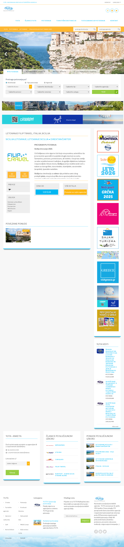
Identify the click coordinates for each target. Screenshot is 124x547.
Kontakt (114, 21)
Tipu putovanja (32, 82)
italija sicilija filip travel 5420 (40, 29)
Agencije (107, 2)
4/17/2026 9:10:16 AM (110, 375)
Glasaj (12, 473)
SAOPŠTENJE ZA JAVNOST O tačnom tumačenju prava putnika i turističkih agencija (111, 388)
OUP (6, 524)
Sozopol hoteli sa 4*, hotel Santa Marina (105, 474)
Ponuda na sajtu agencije (75, 192)
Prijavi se (85, 520)
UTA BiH (58, 452)
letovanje (23, 29)
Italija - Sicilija (102, 466)
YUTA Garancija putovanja (49, 503)
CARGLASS (59, 459)
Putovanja (46, 21)
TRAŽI (103, 92)
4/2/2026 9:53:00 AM (110, 397)
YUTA (18, 21)
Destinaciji (11, 82)
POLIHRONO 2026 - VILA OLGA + (105, 452)
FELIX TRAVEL (60, 467)
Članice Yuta (30, 21)
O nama (7, 502)
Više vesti (115, 426)
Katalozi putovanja (50, 521)
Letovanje (8, 538)
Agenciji (49, 82)
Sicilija (26, 230)
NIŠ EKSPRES (60, 445)
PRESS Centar (24, 524)
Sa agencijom (13, 450)
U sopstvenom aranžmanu (19, 452)
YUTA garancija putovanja (93, 21)
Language (116, 2)
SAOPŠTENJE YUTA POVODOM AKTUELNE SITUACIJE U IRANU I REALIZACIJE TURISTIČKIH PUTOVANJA (111, 410)
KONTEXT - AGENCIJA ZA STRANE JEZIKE (64, 474)
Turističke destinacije (66, 21)
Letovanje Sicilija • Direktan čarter (104, 445)
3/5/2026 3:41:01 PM (110, 420)
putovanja (13, 29)
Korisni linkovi (9, 529)
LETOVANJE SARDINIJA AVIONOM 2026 (104, 460)
